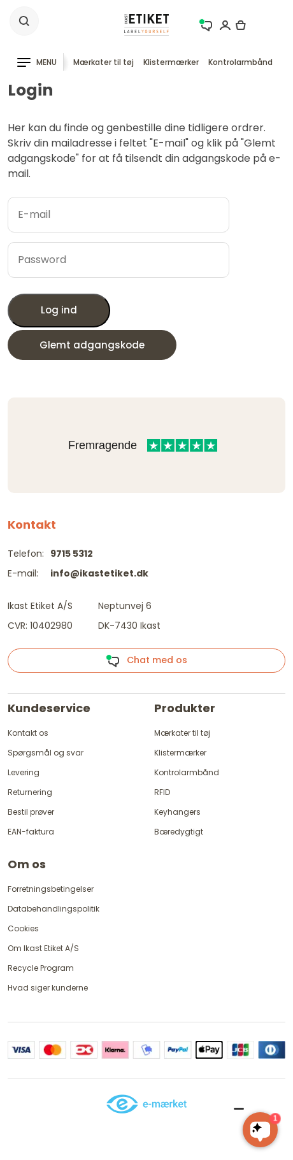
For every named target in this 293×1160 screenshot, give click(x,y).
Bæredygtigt (178, 831)
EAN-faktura (31, 831)
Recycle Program (41, 968)
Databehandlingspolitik (53, 908)
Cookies (23, 928)
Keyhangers (177, 811)
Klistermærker (171, 62)
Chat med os (146, 661)
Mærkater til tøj (103, 62)
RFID (162, 792)
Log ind (59, 310)
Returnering (30, 792)
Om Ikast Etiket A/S (43, 948)
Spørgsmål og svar (45, 752)
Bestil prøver (31, 811)
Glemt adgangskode (92, 345)
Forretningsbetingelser (51, 889)
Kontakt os (28, 732)
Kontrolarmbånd (240, 62)
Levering (23, 772)
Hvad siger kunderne (48, 987)
